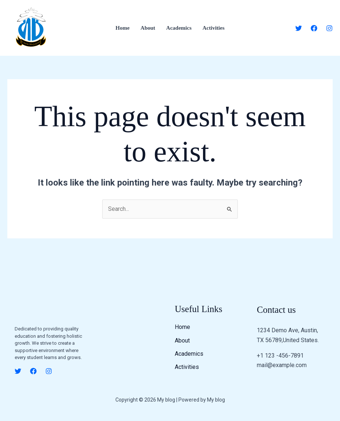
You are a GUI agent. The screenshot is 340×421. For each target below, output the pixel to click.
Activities (214, 28)
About (148, 28)
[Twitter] (298, 28)
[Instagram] (329, 28)
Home (122, 28)
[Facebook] (314, 28)
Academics (179, 28)
